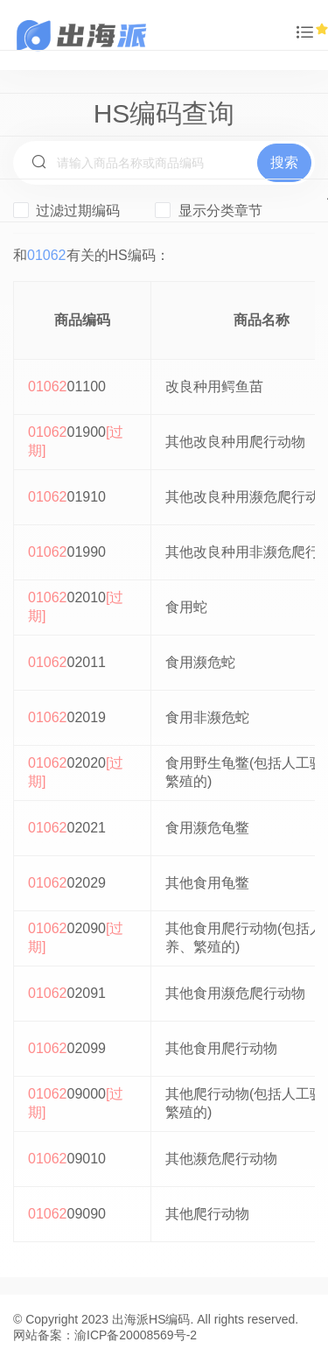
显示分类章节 (208, 210)
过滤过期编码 (66, 210)
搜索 (284, 162)
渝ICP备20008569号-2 (135, 1335)
